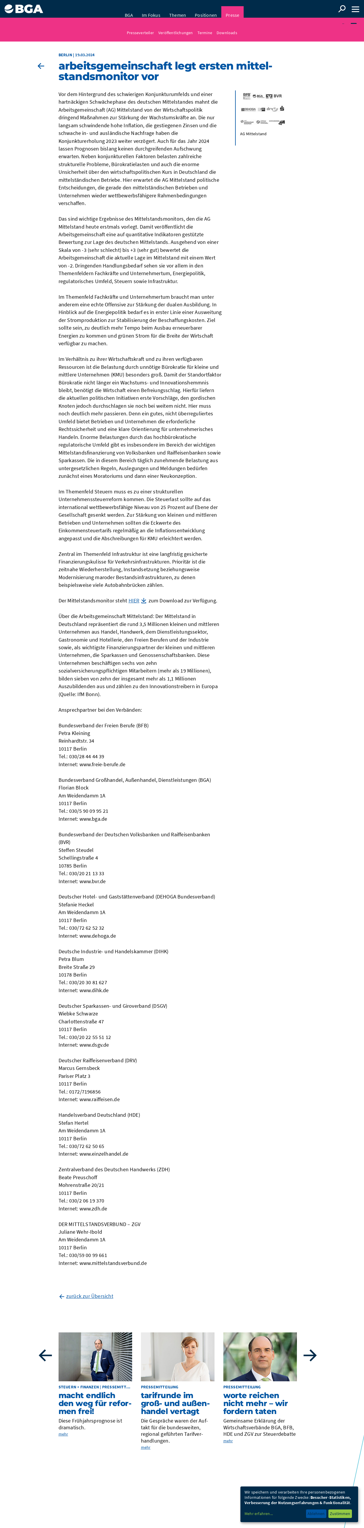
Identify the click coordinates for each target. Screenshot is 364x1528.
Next (310, 1357)
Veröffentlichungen (175, 26)
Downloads (227, 26)
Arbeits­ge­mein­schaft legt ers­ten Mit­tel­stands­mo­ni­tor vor (166, 72)
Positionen (206, 9)
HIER (134, 602)
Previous (45, 1357)
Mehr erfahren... (259, 1513)
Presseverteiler (140, 26)
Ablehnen (316, 1513)
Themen (177, 9)
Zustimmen (340, 1513)
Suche (342, 9)
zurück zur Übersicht (89, 1297)
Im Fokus (151, 9)
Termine (204, 26)
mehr (63, 1435)
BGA (129, 9)
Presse (232, 9)
